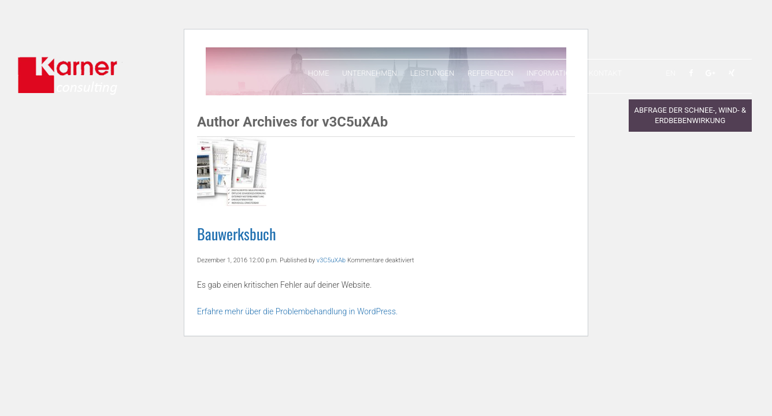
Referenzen (490, 73)
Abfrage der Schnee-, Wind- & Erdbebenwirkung (690, 115)
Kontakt (605, 73)
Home (318, 73)
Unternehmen (369, 73)
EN (670, 73)
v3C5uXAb (331, 260)
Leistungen (432, 73)
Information (551, 73)
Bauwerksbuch (236, 233)
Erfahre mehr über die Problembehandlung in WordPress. (297, 311)
